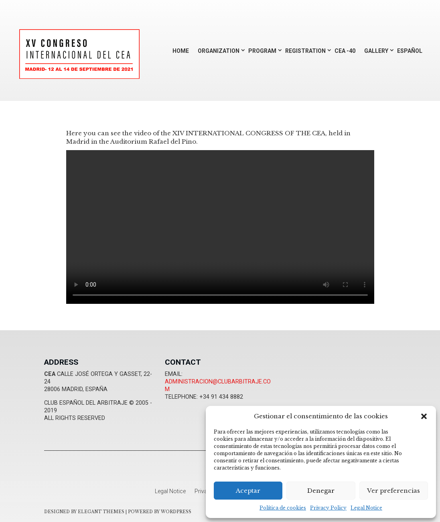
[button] (424, 416)
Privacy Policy (328, 508)
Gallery (376, 51)
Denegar (321, 490)
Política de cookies (283, 508)
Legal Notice (366, 508)
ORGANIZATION (218, 51)
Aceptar (248, 490)
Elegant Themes (101, 511)
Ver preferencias (393, 490)
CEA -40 (345, 51)
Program (262, 51)
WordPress (176, 511)
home (180, 51)
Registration (305, 51)
